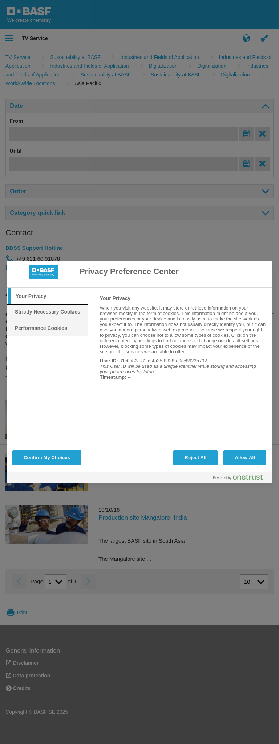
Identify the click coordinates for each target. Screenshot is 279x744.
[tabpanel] (183, 341)
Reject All (195, 457)
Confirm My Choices (47, 457)
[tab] (48, 296)
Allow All (245, 457)
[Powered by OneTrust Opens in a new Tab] (240, 478)
